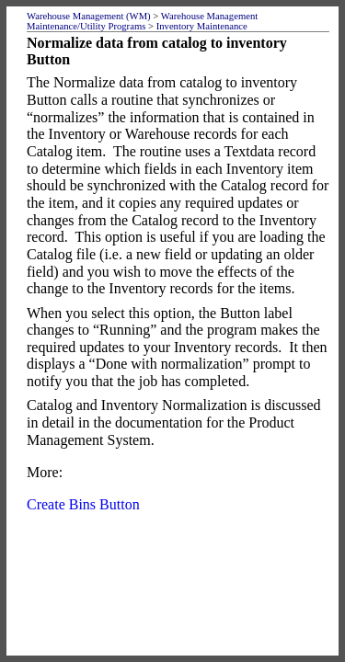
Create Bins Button (83, 504)
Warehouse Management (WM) (89, 16)
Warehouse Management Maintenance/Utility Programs (142, 21)
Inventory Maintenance (201, 26)
